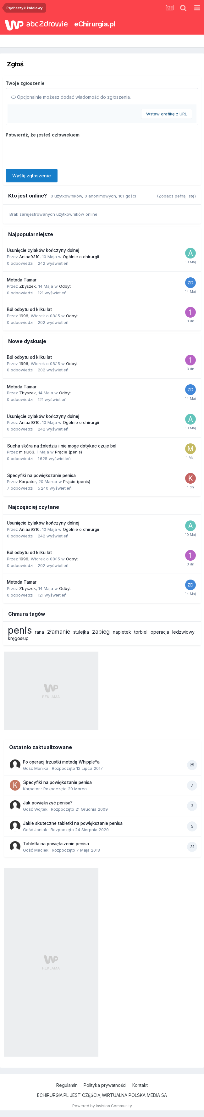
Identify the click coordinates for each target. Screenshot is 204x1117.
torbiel (140, 632)
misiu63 (26, 451)
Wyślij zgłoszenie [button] (31, 175)
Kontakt (140, 1085)
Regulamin (67, 1085)
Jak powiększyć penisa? (48, 802)
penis (20, 630)
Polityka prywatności (105, 1085)
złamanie (58, 631)
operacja (160, 632)
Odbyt (65, 286)
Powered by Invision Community (102, 1105)
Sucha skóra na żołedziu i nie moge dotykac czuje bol (61, 445)
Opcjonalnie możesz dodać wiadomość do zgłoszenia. (71, 97)
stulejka (81, 632)
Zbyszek (27, 286)
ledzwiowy (183, 632)
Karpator (27, 481)
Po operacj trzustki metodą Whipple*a (61, 761)
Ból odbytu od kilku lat (29, 309)
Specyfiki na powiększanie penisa (41, 475)
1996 (23, 315)
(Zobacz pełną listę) (176, 195)
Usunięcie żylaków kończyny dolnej (43, 250)
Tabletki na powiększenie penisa (56, 843)
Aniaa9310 (29, 256)
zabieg (101, 631)
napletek (122, 632)
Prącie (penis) (68, 451)
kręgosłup (18, 638)
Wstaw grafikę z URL (166, 113)
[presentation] (53, 152)
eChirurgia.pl (94, 23)
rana (39, 632)
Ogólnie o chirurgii (81, 256)
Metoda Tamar (21, 279)
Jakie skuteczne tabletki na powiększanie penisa (73, 823)
